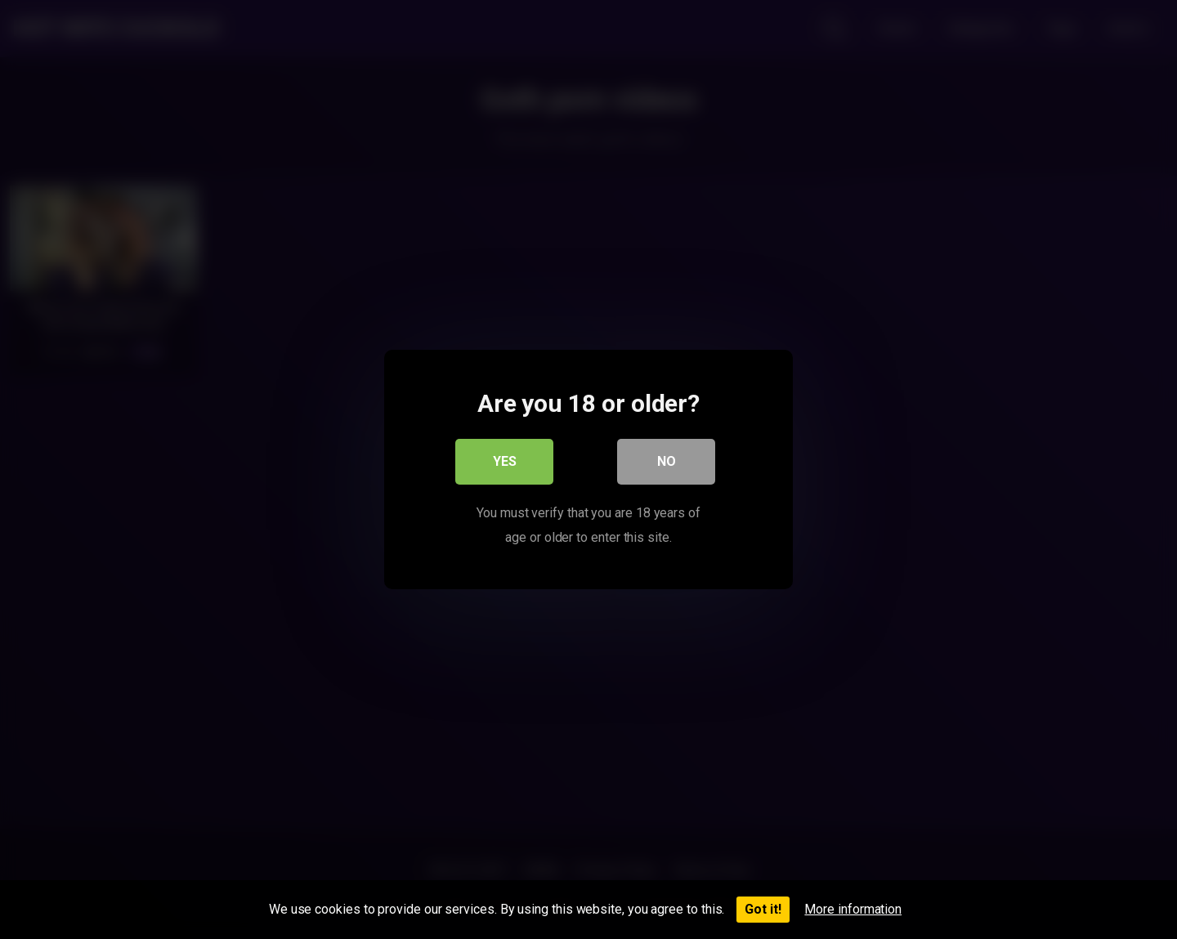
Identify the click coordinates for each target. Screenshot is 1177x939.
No (666, 461)
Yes (505, 461)
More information (853, 909)
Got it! (763, 909)
